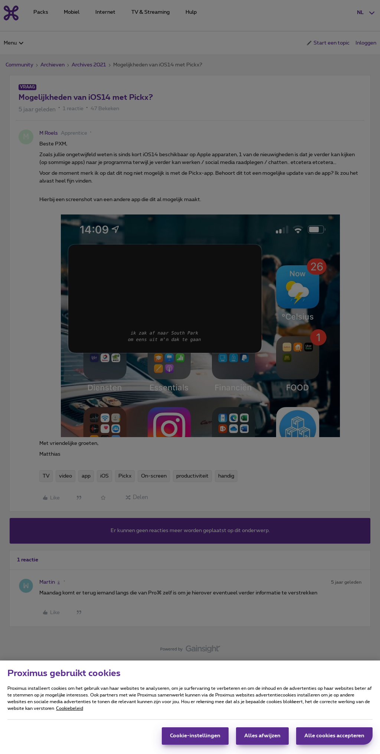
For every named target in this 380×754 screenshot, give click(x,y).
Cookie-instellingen (195, 735)
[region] (190, 707)
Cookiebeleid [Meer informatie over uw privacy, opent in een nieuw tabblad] (69, 708)
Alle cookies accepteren (334, 735)
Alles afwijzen (262, 735)
